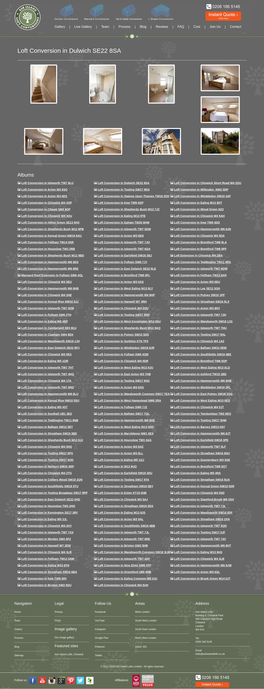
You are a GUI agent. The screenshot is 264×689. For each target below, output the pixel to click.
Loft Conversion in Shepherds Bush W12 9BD (52, 255)
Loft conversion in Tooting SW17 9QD (47, 460)
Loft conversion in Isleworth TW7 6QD (200, 525)
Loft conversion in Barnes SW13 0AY (199, 427)
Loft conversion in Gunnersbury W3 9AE (202, 460)
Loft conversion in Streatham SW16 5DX (125, 506)
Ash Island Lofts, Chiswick (69, 654)
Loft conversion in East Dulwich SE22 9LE (127, 268)
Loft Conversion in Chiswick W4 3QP (46, 202)
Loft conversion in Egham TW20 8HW (123, 222)
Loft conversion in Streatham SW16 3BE (49, 433)
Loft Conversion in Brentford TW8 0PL (124, 275)
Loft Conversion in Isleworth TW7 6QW (200, 268)
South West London (146, 620)
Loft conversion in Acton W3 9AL (120, 519)
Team (105, 26)
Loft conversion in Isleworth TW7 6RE (124, 539)
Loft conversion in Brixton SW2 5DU (46, 585)
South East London (145, 629)
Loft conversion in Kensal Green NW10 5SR (204, 486)
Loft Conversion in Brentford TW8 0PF (200, 249)
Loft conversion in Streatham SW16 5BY (125, 486)
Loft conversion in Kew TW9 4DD (197, 222)
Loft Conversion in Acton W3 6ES (44, 196)
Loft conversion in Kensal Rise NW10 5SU (50, 400)
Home (17, 611)
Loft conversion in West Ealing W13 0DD (126, 427)
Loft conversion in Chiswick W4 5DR (123, 361)
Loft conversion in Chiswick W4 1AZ (199, 341)
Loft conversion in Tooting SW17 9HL (200, 334)
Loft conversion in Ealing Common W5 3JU (127, 578)
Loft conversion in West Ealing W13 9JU (125, 367)
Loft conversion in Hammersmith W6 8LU (49, 394)
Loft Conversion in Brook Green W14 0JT (202, 578)
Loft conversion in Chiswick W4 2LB (199, 558)
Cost (196, 26)
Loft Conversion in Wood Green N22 (199, 209)
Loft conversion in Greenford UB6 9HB (124, 572)
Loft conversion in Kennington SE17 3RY (49, 512)
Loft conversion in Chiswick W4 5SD (199, 492)
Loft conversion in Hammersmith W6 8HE (126, 420)
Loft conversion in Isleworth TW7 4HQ (47, 374)
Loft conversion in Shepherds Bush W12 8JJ (52, 440)
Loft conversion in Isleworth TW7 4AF (124, 558)
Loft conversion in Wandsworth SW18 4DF (203, 512)
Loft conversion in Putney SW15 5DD (123, 334)
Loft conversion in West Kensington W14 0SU (129, 321)
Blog (143, 26)
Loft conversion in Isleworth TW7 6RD (47, 387)
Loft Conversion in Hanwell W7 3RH (122, 301)
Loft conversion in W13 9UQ (117, 466)
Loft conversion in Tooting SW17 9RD (124, 314)
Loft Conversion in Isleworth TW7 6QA (124, 249)
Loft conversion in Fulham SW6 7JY (122, 262)
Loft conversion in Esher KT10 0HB (122, 492)
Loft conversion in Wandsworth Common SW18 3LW (134, 552)
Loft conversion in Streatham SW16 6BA (49, 572)
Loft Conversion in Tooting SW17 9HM (200, 420)
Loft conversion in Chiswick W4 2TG (46, 473)
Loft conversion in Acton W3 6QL (197, 572)
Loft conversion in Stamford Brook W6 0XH (204, 499)
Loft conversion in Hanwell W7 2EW (46, 545)
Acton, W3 (141, 646)
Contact (235, 26)
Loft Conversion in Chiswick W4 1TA (46, 380)
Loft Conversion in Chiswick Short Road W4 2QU (207, 183)
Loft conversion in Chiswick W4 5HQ (46, 446)
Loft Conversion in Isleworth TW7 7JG (124, 242)
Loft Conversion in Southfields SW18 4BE (202, 354)
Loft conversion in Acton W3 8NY (197, 308)
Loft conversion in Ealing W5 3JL (44, 519)
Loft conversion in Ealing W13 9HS (198, 552)
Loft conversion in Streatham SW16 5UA (202, 479)
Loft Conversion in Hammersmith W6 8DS (49, 262)
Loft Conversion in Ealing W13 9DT (198, 202)
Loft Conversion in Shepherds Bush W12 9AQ (129, 328)
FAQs (58, 620)
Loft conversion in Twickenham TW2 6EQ (202, 413)
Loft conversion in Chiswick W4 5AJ (123, 499)
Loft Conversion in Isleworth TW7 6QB (47, 308)
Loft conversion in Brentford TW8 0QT (200, 466)
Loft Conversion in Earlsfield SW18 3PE (201, 440)
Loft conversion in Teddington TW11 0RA (202, 262)
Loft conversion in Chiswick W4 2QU (123, 308)
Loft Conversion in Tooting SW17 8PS (47, 453)
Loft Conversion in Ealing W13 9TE (122, 216)
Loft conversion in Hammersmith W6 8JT (202, 433)
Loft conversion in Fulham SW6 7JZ (122, 407)
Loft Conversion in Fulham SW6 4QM (123, 354)
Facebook (100, 611)
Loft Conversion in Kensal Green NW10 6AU (51, 235)
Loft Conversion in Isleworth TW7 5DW (124, 229)
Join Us (215, 26)
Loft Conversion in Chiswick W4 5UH (123, 585)
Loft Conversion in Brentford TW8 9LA (200, 242)
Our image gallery (64, 637)
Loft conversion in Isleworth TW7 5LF (200, 446)
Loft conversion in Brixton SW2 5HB (123, 545)
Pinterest (100, 646)
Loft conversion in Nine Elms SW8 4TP (124, 565)
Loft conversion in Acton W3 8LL (120, 453)
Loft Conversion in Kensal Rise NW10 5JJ (49, 301)
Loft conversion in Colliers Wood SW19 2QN (51, 479)
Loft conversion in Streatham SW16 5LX (201, 301)
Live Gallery (83, 26)
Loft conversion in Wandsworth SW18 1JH (50, 341)
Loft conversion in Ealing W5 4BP (44, 321)
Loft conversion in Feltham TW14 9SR (47, 242)
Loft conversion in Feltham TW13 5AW (47, 558)
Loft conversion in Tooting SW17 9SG (124, 380)
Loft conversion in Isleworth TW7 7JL (200, 506)
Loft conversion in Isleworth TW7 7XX (47, 532)
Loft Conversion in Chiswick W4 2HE (46, 295)
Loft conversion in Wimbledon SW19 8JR (126, 347)
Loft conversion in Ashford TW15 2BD (200, 374)
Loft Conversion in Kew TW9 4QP (120, 202)
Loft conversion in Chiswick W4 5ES (46, 354)
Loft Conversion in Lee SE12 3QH (197, 288)
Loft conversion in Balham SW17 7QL (123, 413)
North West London (145, 637)
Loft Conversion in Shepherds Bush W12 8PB (52, 229)
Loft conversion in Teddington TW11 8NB (49, 420)
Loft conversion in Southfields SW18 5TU (49, 486)
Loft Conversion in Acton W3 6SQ (44, 189)
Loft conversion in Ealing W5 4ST (44, 407)
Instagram (100, 629)
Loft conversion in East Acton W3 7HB (124, 374)
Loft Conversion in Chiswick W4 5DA (199, 235)
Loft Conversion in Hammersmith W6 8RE (49, 268)
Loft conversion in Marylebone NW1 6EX (126, 433)
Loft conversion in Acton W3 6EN (121, 235)
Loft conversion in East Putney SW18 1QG (203, 394)
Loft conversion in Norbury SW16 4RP (47, 466)
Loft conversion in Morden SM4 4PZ (46, 539)
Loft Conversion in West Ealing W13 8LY (125, 288)
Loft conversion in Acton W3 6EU (197, 282)
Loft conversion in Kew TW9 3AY (44, 578)
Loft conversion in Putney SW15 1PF (199, 295)
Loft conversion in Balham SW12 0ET (47, 427)
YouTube (100, 620)
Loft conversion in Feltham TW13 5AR (200, 275)
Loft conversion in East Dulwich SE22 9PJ (50, 347)
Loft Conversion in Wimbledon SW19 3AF (202, 196)
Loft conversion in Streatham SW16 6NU (202, 453)
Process (124, 26)
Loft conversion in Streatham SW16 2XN (202, 519)
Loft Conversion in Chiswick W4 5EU (46, 282)
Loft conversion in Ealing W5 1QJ (121, 460)
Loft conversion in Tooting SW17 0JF (199, 532)
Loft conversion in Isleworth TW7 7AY (200, 539)
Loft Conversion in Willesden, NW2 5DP (201, 189)
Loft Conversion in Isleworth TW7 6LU (47, 183)
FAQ (181, 26)
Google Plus (101, 637)
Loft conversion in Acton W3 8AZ (120, 446)
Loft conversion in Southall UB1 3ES (46, 413)
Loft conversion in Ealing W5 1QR (44, 361)
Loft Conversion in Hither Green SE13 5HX (50, 222)
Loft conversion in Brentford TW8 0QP (200, 361)
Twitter (98, 655)
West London (142, 611)
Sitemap (19, 655)
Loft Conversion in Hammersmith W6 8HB (50, 288)
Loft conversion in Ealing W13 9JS (121, 512)
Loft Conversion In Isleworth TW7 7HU (200, 328)
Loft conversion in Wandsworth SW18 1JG (203, 321)
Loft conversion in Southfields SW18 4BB (126, 525)
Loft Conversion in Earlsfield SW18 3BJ (125, 255)
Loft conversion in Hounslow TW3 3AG (125, 440)
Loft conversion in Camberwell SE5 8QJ (48, 328)
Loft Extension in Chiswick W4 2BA (198, 255)
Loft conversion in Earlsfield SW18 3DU (125, 473)
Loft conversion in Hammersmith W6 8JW (202, 565)
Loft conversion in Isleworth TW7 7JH (200, 314)
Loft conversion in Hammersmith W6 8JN (202, 229)
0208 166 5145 (203, 641)
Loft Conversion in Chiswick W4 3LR (46, 552)
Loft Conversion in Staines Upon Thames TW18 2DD (133, 196)
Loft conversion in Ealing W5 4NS (197, 473)
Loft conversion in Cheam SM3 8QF (45, 209)
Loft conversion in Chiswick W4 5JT (199, 407)
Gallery (60, 26)
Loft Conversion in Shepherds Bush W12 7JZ (128, 209)
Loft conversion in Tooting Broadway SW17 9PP (54, 492)
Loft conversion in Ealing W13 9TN (45, 565)
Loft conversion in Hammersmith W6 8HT (202, 545)
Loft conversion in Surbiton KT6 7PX (123, 341)
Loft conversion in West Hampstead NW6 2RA (129, 400)
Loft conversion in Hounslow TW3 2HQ (48, 506)
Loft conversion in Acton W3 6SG (121, 387)
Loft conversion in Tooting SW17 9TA (123, 479)
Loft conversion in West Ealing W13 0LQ (202, 367)
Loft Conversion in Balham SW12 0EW (200, 347)
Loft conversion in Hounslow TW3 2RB (48, 249)
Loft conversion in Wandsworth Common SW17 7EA (134, 394)
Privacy (59, 611)
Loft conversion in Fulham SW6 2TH (46, 314)
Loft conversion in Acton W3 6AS (121, 282)
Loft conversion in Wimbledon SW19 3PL (202, 387)
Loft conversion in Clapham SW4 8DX (47, 334)
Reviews (162, 26)
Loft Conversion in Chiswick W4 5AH (199, 216)
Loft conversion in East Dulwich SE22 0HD (50, 499)
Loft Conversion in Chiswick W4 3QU (46, 216)
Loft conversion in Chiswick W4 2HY (46, 525)
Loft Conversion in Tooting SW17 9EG (124, 189)
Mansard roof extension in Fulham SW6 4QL (52, 275)
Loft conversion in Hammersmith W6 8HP (126, 295)
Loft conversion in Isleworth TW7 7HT (47, 367)
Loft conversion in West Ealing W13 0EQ (202, 400)
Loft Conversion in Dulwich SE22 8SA (123, 183)
